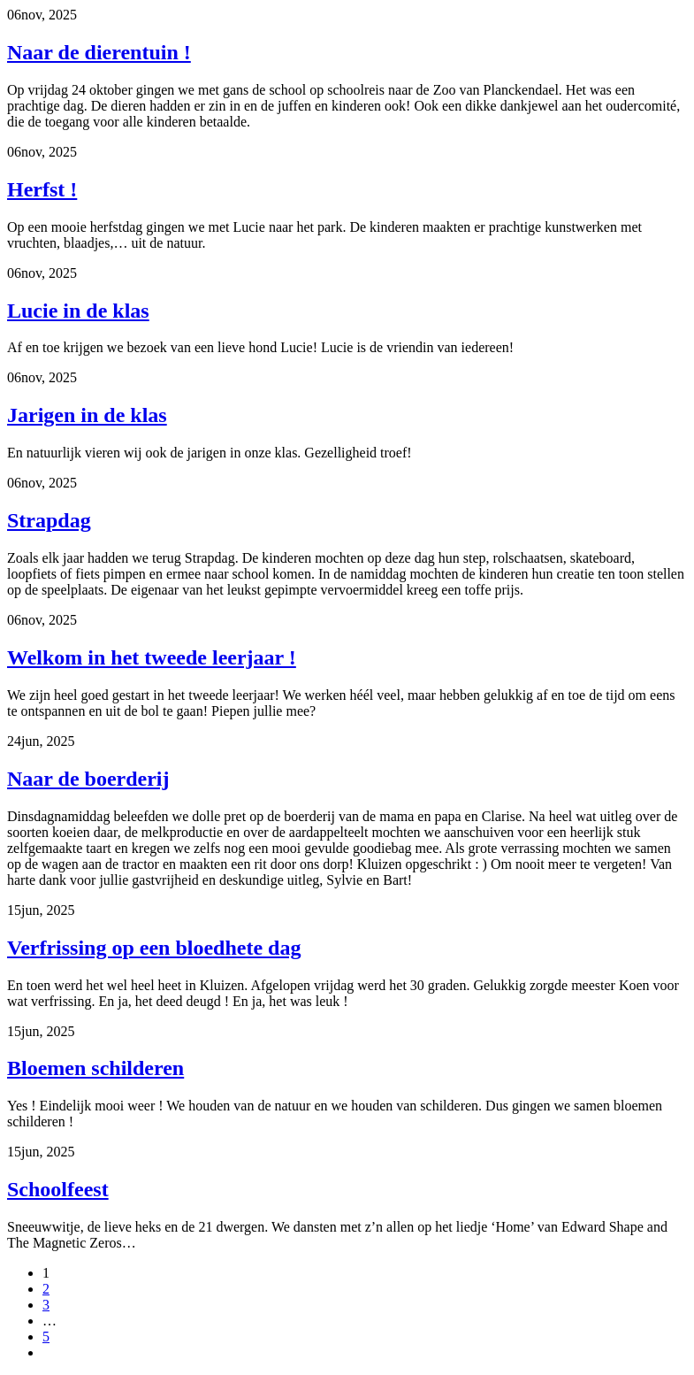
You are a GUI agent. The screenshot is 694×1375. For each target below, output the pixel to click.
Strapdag (49, 520)
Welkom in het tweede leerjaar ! (151, 657)
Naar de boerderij (88, 778)
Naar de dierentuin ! (99, 52)
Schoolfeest (58, 1189)
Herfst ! (42, 189)
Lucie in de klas (78, 310)
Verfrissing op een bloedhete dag (154, 947)
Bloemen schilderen (95, 1067)
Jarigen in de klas (87, 414)
